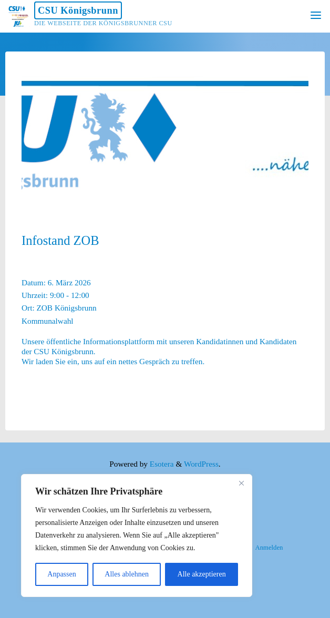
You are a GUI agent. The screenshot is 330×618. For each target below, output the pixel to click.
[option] (165, 133)
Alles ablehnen (127, 574)
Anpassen (61, 574)
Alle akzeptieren (202, 574)
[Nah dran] (241, 483)
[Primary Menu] (316, 16)
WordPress (201, 463)
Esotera (161, 463)
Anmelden (269, 547)
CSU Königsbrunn (78, 10)
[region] (136, 535)
